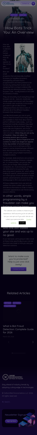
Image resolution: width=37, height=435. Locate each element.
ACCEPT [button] (22, 223)
